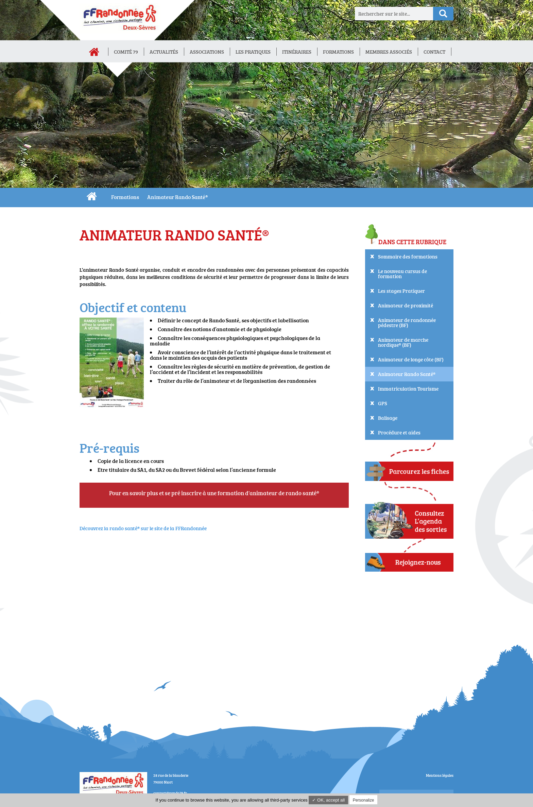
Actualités (164, 51)
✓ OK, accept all (328, 800)
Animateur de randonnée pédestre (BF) (407, 323)
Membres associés (388, 51)
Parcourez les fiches (409, 471)
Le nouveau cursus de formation (402, 274)
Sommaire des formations (407, 256)
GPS (382, 403)
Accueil (94, 52)
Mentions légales (439, 775)
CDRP (92, 196)
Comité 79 (126, 51)
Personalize (363, 800)
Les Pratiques (253, 51)
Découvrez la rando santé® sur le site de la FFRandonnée (143, 528)
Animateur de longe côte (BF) (411, 359)
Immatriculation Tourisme (408, 388)
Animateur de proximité (405, 305)
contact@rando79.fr (170, 792)
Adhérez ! (409, 562)
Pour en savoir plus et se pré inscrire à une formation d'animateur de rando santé (212, 493)
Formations (338, 51)
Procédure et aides (399, 432)
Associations (207, 51)
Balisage (387, 418)
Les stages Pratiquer (401, 290)
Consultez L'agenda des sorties (409, 517)
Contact (434, 51)
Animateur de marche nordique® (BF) (403, 342)
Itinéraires (296, 51)
